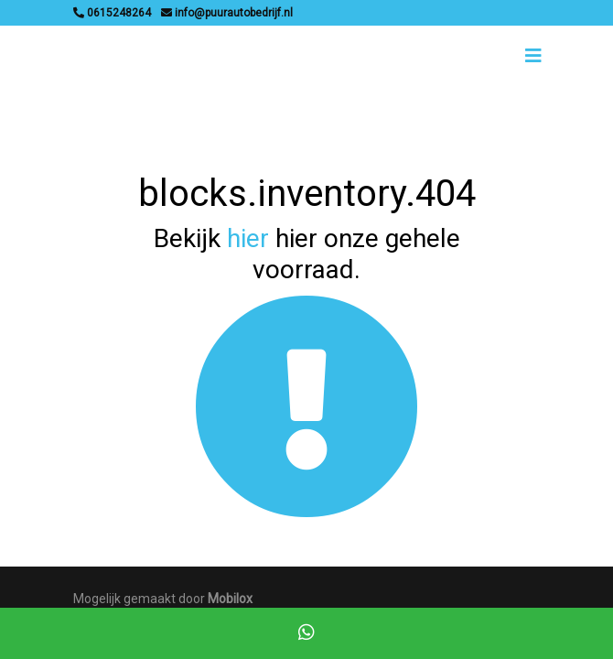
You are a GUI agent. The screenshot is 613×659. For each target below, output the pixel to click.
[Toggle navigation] (533, 56)
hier (248, 238)
